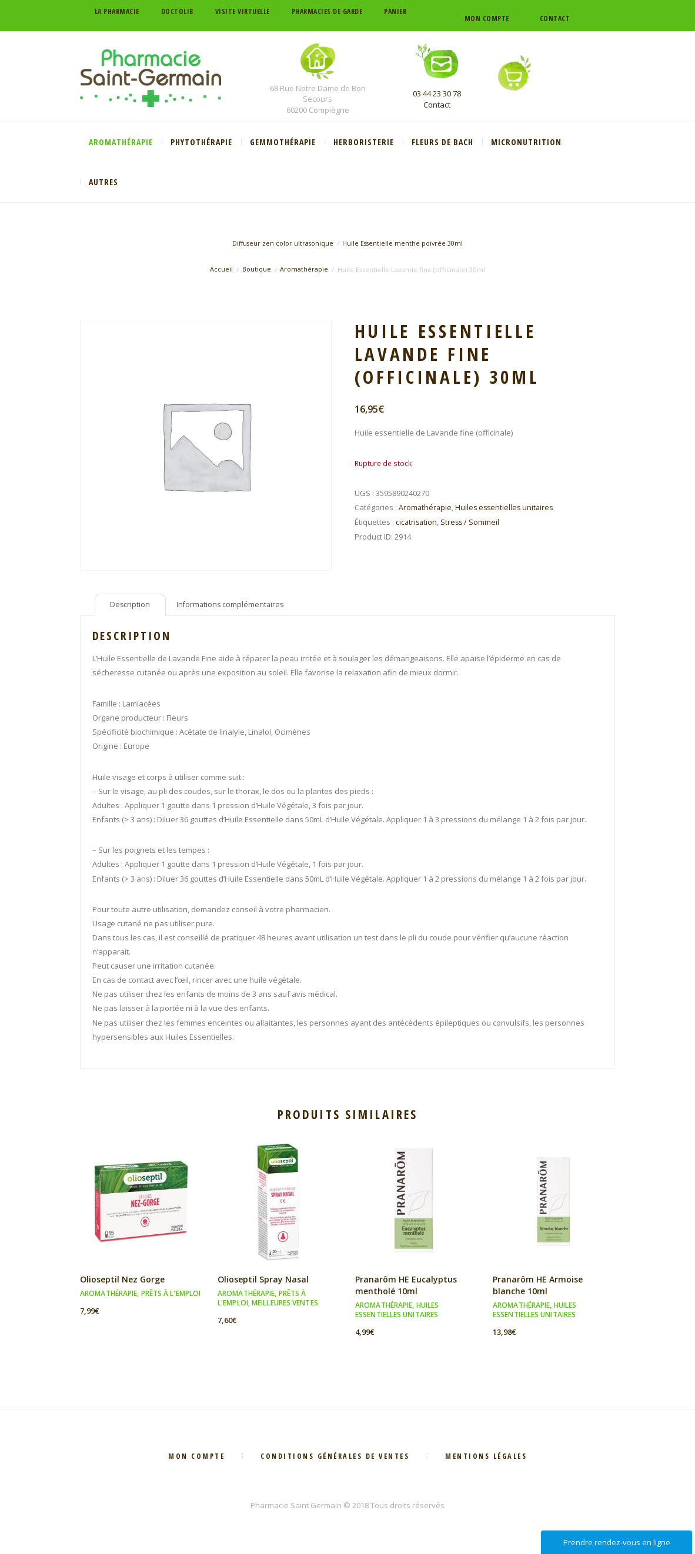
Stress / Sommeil (472, 521)
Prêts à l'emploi (171, 1296)
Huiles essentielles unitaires (506, 507)
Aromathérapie (304, 269)
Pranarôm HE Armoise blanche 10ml (539, 1288)
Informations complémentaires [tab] (233, 606)
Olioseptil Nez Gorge (124, 1282)
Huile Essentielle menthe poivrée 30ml (404, 243)
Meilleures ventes (285, 1306)
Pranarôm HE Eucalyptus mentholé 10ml (407, 1288)
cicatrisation (417, 521)
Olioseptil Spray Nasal (264, 1282)
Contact (555, 19)
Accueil (220, 269)
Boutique (256, 269)
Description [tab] (131, 606)
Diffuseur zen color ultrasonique (281, 243)
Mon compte (487, 19)
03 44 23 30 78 (437, 93)
